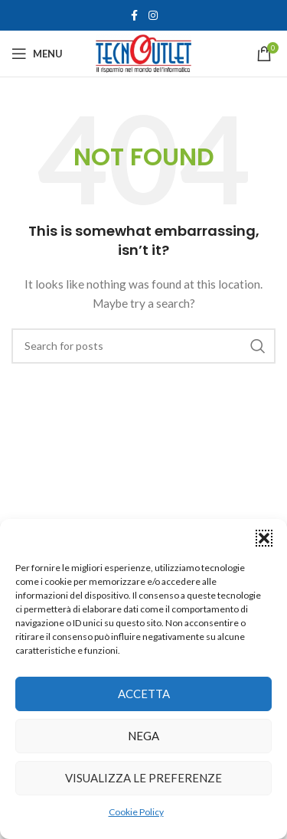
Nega (143, 736)
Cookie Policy (136, 812)
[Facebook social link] (135, 15)
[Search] (143, 346)
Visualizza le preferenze (143, 778)
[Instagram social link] (153, 15)
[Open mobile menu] (37, 53)
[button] (264, 538)
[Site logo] (143, 52)
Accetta (144, 693)
